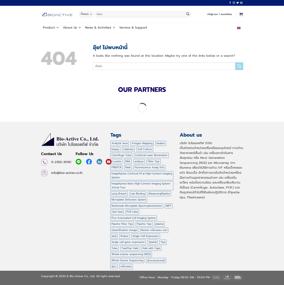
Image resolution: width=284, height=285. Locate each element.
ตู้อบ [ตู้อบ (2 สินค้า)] (113, 266)
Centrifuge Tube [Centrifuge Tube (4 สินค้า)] (121, 155)
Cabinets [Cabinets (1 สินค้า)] (128, 149)
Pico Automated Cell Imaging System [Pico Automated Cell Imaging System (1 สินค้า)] (133, 218)
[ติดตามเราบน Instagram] (234, 3)
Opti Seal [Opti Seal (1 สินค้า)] (116, 212)
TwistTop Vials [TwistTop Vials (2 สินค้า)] (129, 248)
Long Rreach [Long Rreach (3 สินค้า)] (119, 193)
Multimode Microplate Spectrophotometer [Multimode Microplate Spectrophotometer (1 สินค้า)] (136, 206)
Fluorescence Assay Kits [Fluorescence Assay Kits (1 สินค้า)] (149, 167)
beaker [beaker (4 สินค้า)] (161, 143)
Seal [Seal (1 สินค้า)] (113, 236)
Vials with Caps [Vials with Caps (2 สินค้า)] (151, 248)
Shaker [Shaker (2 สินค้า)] (124, 236)
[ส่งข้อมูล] (187, 14)
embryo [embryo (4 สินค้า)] (139, 161)
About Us (72, 27)
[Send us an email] (241, 3)
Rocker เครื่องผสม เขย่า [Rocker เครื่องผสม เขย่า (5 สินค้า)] (154, 230)
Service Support (133, 27)
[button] (219, 14)
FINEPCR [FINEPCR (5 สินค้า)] (116, 167)
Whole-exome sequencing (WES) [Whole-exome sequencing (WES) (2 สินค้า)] (131, 254)
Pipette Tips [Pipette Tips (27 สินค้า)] (144, 224)
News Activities (100, 27)
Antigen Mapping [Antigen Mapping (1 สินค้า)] (142, 143)
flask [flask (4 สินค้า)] (128, 167)
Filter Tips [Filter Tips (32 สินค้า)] (153, 161)
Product (51, 27)
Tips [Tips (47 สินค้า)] (163, 242)
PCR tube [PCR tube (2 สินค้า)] (132, 212)
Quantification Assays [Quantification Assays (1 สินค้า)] (124, 230)
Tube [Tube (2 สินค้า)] (114, 248)
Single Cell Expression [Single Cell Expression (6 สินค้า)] (145, 236)
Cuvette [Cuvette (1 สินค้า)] (116, 161)
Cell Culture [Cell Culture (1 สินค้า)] (145, 149)
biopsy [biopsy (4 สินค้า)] (115, 149)
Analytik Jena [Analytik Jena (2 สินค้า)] (119, 143)
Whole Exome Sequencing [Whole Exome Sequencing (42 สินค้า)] (127, 260)
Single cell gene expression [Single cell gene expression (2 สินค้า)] (128, 242)
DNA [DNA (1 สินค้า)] (128, 161)
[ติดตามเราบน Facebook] (230, 3)
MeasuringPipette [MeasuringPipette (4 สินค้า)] (159, 193)
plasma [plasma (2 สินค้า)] (159, 224)
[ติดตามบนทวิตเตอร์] (237, 3)
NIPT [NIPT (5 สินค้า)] (168, 206)
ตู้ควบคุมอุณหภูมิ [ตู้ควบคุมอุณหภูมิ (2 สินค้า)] (156, 260)
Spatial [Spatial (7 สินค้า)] (153, 242)
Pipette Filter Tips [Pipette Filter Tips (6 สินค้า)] (122, 224)
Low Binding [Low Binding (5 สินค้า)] (138, 193)
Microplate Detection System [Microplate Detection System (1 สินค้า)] (128, 199)
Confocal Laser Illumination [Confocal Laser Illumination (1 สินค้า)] (151, 155)
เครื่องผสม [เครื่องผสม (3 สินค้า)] (126, 266)
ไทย (238, 28)
